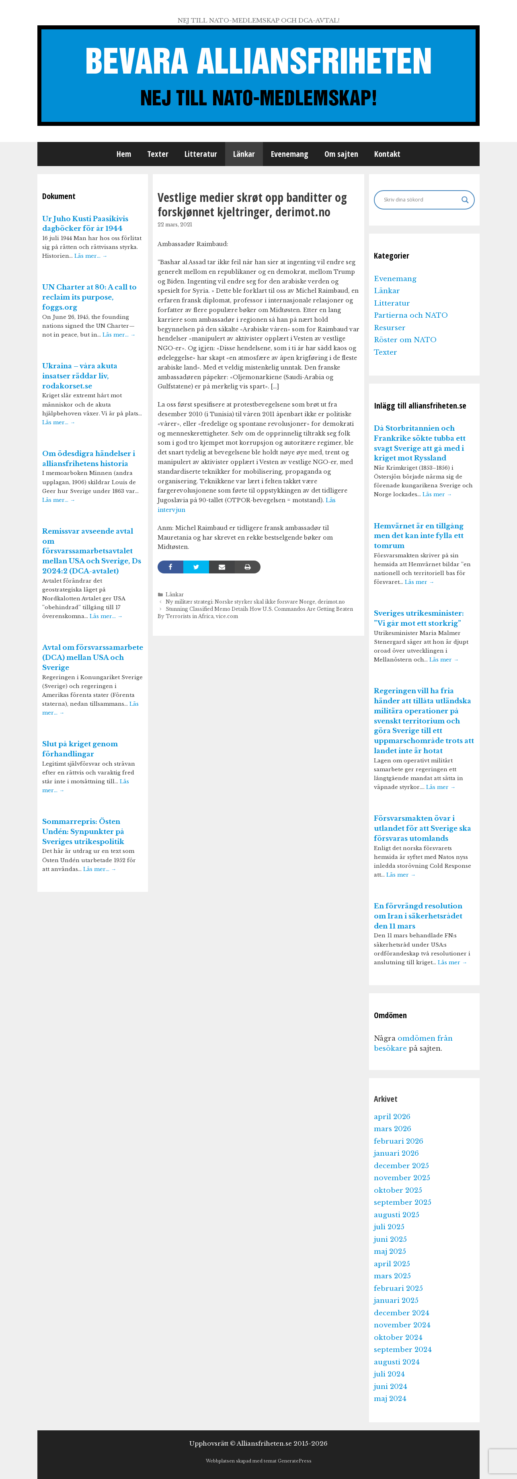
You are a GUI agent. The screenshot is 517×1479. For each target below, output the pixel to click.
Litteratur (201, 153)
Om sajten (341, 153)
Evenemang (289, 153)
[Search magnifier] (465, 199)
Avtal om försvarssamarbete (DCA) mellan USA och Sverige (92, 657)
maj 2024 (390, 1399)
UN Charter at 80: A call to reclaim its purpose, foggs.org (89, 297)
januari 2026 (396, 1153)
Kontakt (387, 153)
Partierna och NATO (411, 315)
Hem (124, 153)
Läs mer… (90, 256)
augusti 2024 (397, 1362)
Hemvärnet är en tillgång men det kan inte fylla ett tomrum (419, 536)
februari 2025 (398, 1288)
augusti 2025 (396, 1215)
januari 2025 (396, 1300)
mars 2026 (392, 1129)
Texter (157, 153)
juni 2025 (390, 1239)
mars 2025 (392, 1276)
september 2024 (403, 1349)
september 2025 (402, 1202)
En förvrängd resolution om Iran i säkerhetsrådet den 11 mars (418, 916)
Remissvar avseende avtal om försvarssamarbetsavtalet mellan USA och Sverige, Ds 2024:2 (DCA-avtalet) (91, 551)
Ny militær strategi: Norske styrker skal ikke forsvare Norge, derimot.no (255, 602)
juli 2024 (389, 1374)
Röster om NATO (405, 340)
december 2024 (401, 1313)
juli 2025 (389, 1227)
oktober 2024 (398, 1337)
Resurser (390, 328)
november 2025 (402, 1178)
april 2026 (392, 1117)
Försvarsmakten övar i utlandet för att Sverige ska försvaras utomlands (422, 828)
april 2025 (392, 1264)
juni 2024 (390, 1386)
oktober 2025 (398, 1190)
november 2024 (402, 1325)
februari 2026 (398, 1141)
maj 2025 (390, 1251)
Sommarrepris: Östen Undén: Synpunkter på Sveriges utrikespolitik (83, 832)
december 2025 (401, 1166)
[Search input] (421, 199)
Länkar (244, 153)
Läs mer (437, 494)
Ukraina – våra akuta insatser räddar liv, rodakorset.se (79, 376)
